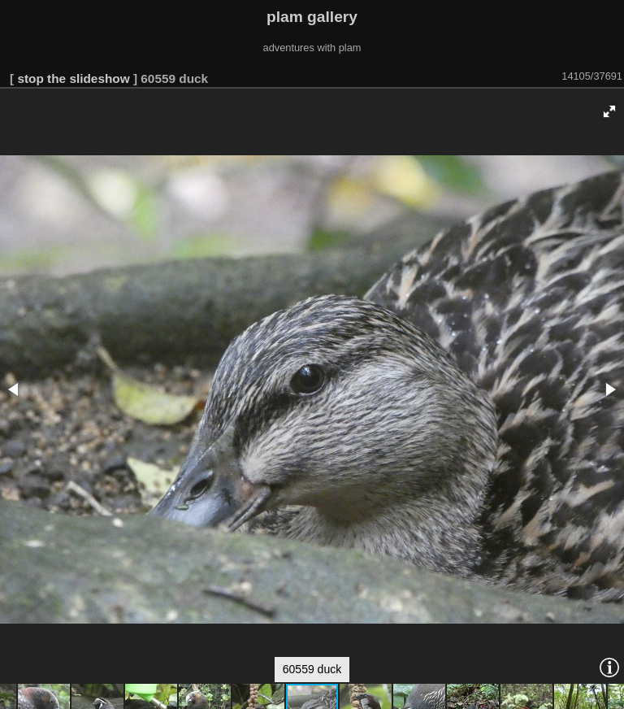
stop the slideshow (73, 78)
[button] (609, 111)
